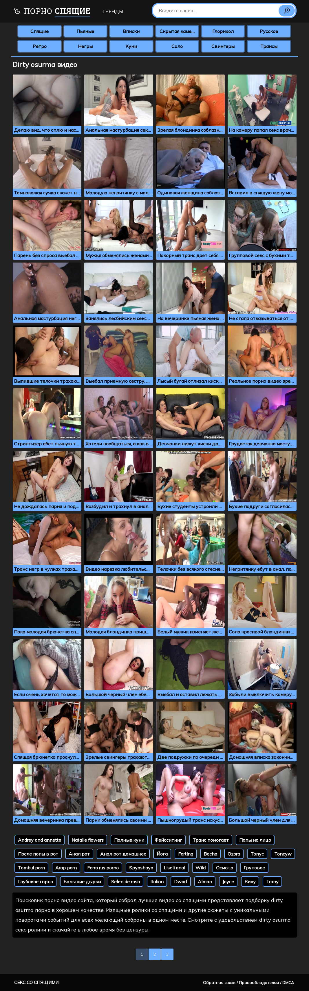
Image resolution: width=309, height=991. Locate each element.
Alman (205, 881)
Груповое (254, 868)
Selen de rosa (125, 881)
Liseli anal (174, 868)
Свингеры (223, 46)
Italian (157, 881)
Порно (51, 11)
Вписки (131, 31)
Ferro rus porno (103, 868)
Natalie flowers (88, 840)
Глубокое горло (35, 881)
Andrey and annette (39, 840)
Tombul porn (31, 868)
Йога (162, 854)
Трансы (268, 46)
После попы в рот (38, 854)
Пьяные (85, 31)
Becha (210, 854)
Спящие (39, 31)
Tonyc (257, 854)
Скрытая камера (178, 31)
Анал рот (79, 854)
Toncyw (283, 854)
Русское (269, 31)
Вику (250, 881)
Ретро (40, 46)
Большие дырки (82, 881)
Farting (185, 854)
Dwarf (180, 881)
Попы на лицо (255, 840)
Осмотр (224, 868)
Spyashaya (141, 868)
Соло (177, 46)
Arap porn (66, 868)
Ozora (234, 854)
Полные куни (129, 840)
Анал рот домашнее (123, 854)
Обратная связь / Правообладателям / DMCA (248, 982)
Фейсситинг (168, 840)
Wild (200, 868)
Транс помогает (211, 840)
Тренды (112, 11)
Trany (272, 881)
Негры (85, 46)
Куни (131, 46)
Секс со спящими (36, 982)
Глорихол (223, 31)
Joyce (228, 881)
